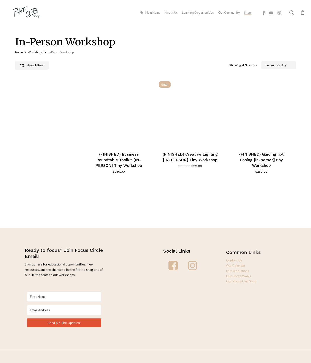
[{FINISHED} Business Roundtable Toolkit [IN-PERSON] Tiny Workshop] (60, 124)
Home (19, 52)
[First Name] (64, 292)
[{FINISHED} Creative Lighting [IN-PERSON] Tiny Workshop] (155, 124)
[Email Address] (64, 305)
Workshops (35, 52)
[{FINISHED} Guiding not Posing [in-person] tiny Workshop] (250, 124)
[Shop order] (278, 65)
